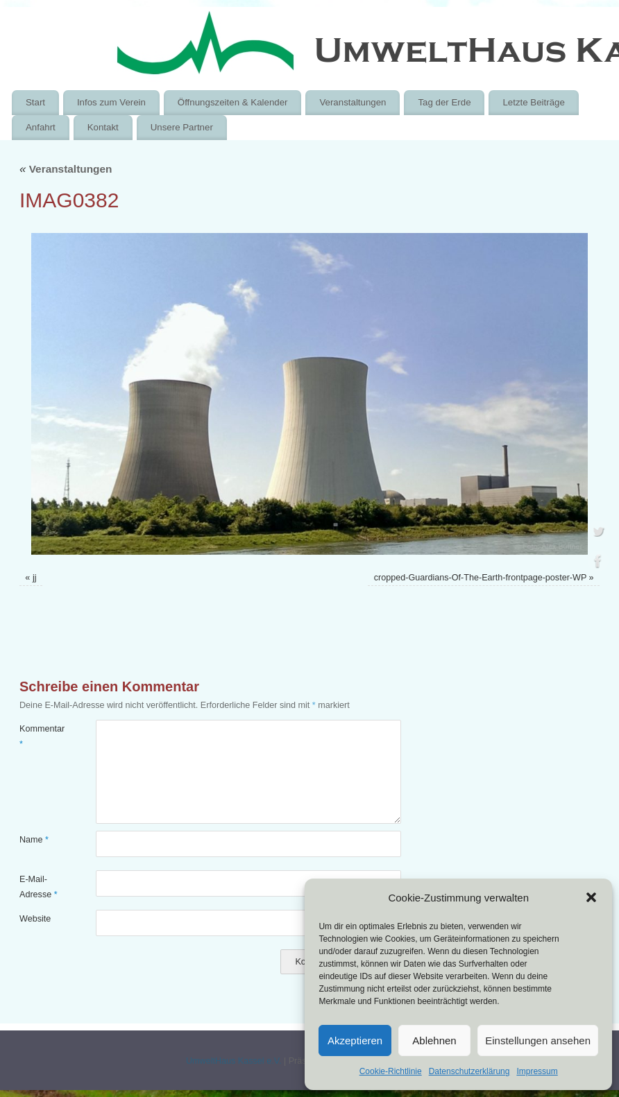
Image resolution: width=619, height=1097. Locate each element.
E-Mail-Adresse (38, 886)
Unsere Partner (182, 127)
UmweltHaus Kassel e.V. (233, 1061)
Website (35, 919)
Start (35, 102)
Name (34, 840)
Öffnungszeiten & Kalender (233, 102)
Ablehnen (434, 1040)
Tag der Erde (444, 102)
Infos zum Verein (111, 102)
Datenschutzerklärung (469, 1071)
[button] (591, 897)
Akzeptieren (355, 1040)
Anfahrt (41, 127)
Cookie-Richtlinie (390, 1071)
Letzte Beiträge (533, 102)
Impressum (536, 1071)
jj (35, 577)
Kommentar (38, 736)
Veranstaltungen (352, 102)
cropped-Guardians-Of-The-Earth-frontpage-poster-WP (480, 577)
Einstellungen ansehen (538, 1040)
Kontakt (103, 127)
